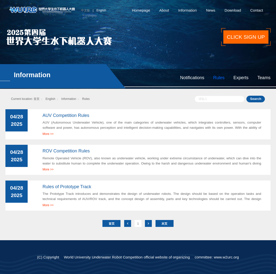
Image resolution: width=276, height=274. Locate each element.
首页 (36, 99)
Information (187, 10)
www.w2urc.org (226, 257)
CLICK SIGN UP (246, 37)
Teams (264, 77)
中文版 (85, 10)
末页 (164, 223)
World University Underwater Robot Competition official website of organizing (127, 257)
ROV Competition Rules (66, 150)
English (101, 10)
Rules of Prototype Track (66, 186)
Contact (256, 10)
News (211, 10)
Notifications (192, 77)
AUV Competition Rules (65, 115)
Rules (219, 77)
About (164, 10)
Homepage (141, 10)
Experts (241, 77)
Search (255, 99)
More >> (48, 134)
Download (233, 10)
